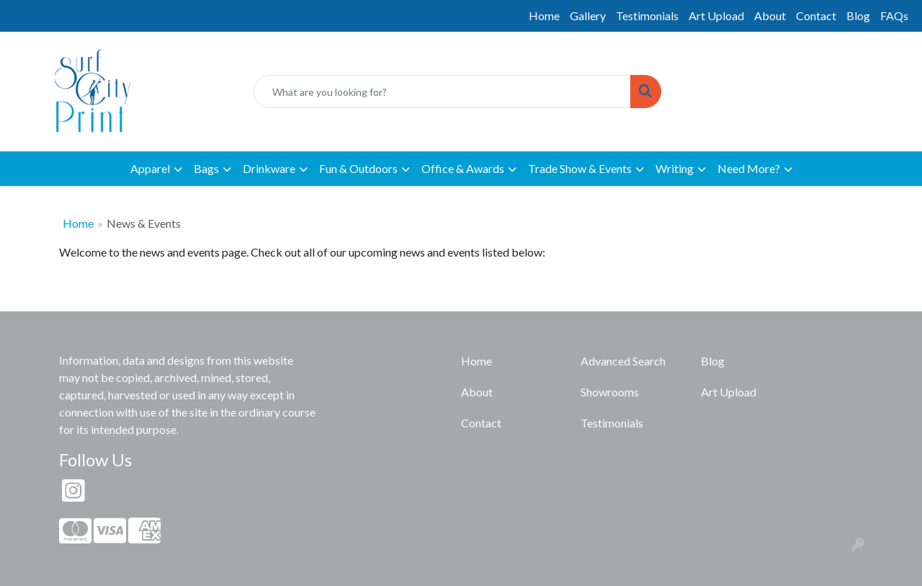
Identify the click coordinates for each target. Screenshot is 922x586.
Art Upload (716, 15)
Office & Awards (462, 168)
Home (544, 15)
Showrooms (610, 392)
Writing (674, 168)
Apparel (150, 168)
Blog (858, 15)
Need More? (748, 168)
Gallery (588, 15)
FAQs (894, 15)
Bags (206, 168)
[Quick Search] (442, 91)
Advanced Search (623, 361)
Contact (816, 15)
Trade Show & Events (580, 168)
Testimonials (647, 15)
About (770, 15)
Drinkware (269, 168)
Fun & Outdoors (358, 168)
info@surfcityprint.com (89, 16)
